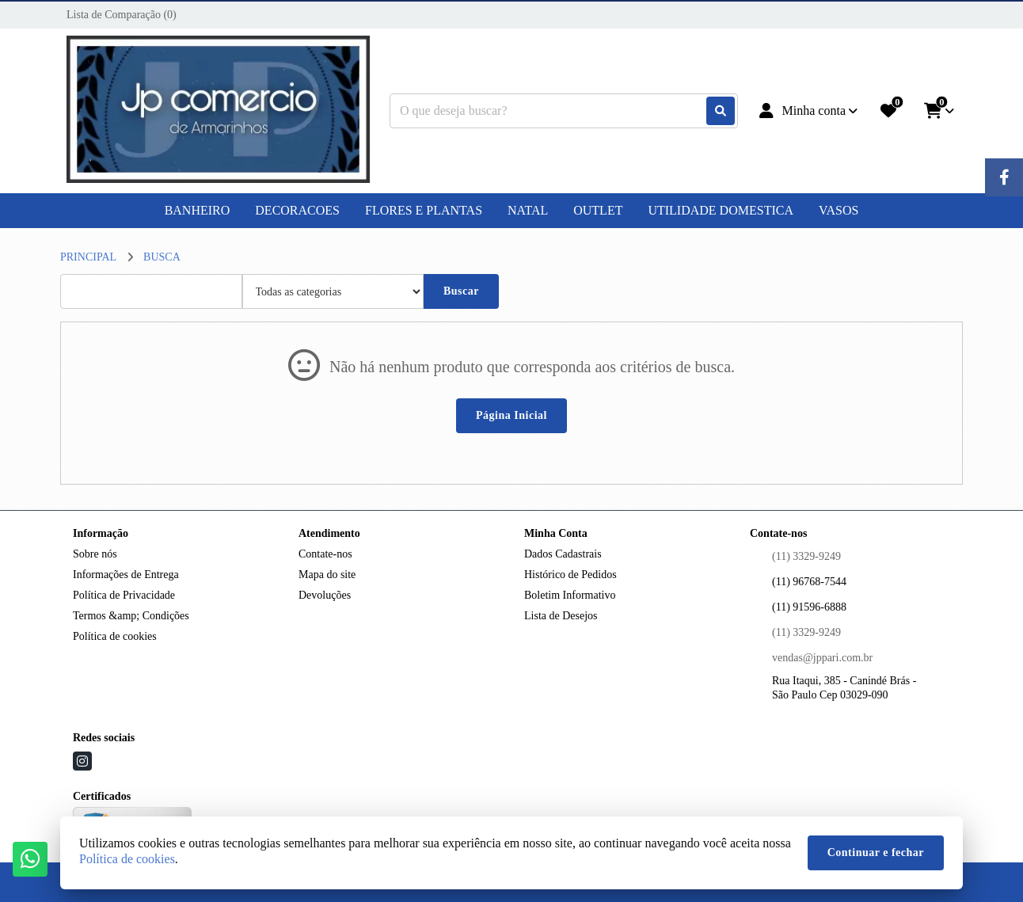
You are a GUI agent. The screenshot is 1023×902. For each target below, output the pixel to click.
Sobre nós (95, 554)
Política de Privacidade (124, 595)
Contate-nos (325, 554)
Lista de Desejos (561, 616)
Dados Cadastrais (563, 554)
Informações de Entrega (126, 574)
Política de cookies (115, 636)
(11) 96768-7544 (809, 582)
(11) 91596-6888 (809, 607)
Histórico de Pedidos (570, 574)
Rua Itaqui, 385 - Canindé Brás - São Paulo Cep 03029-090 (844, 688)
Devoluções (325, 595)
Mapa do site (327, 574)
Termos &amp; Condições (131, 616)
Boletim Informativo (569, 595)
